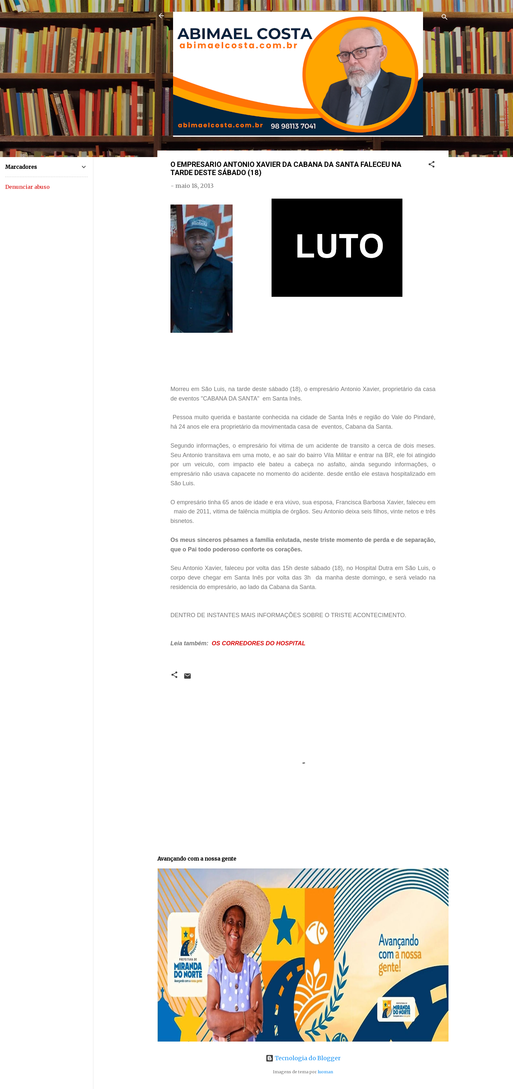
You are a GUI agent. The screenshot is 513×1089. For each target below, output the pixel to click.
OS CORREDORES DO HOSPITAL (259, 643)
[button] (431, 165)
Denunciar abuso (27, 187)
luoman (325, 1071)
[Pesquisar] (445, 18)
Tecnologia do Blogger (303, 1058)
